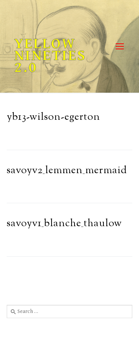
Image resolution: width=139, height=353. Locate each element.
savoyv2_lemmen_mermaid (67, 171)
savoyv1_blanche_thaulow (64, 224)
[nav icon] (119, 46)
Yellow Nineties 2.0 (50, 55)
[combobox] (69, 311)
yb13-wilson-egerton (53, 117)
